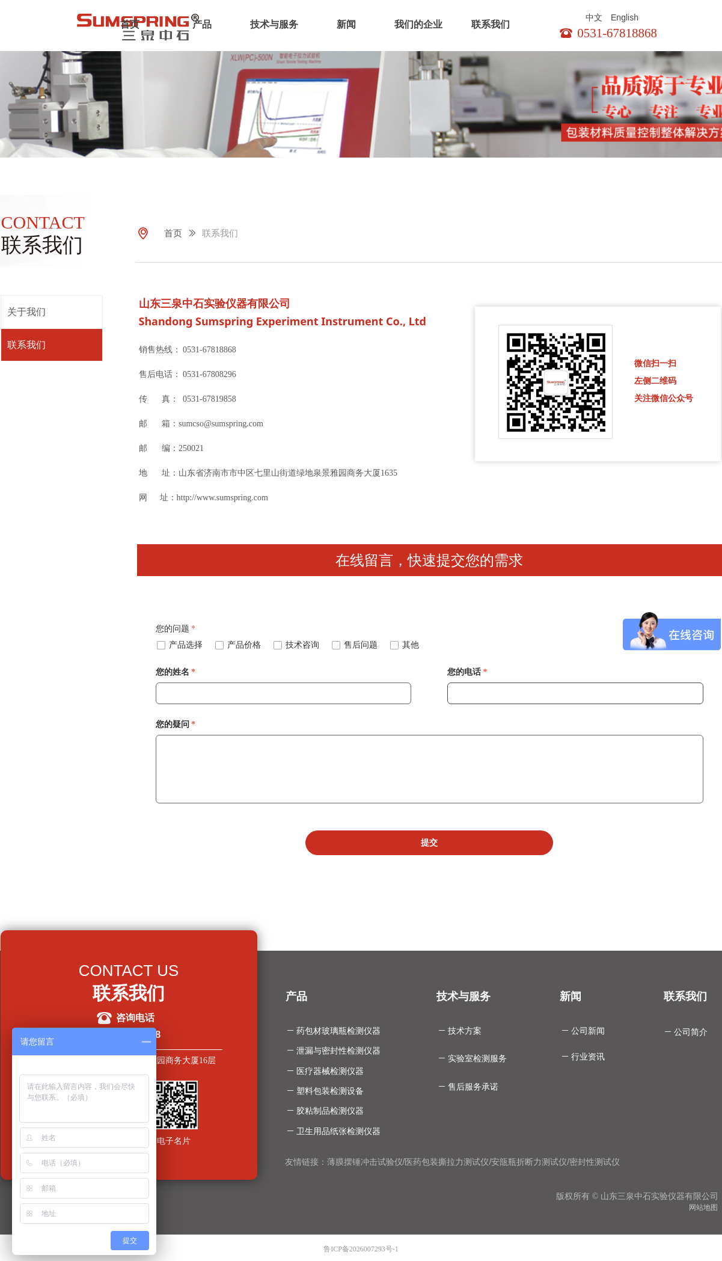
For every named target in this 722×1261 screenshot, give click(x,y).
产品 (202, 24)
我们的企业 (418, 24)
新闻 (346, 24)
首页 (129, 24)
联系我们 (490, 24)
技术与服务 (274, 24)
